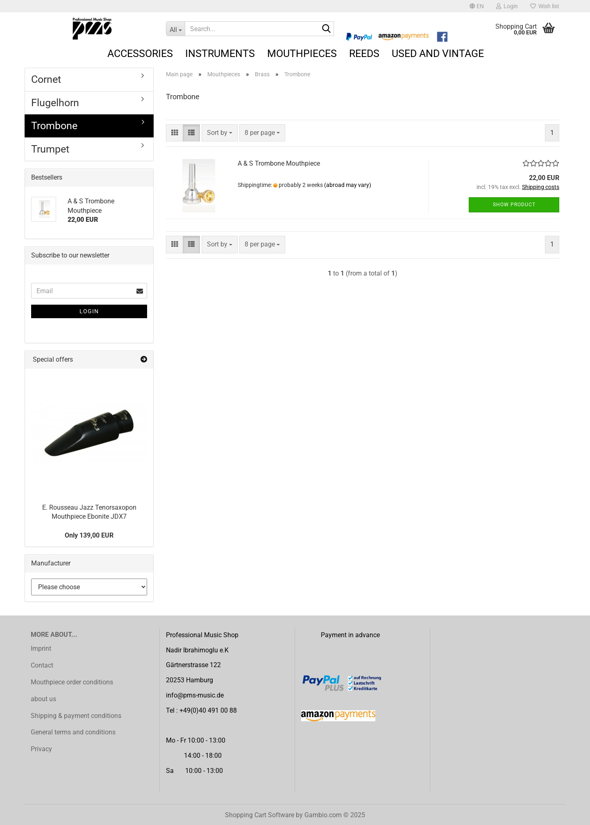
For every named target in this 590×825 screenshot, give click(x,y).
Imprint (41, 648)
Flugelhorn (55, 103)
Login (89, 311)
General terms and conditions (73, 732)
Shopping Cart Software (259, 815)
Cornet (46, 79)
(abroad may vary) (347, 185)
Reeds (364, 53)
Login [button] (507, 6)
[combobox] (220, 133)
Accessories (140, 53)
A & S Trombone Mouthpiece (279, 163)
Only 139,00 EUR (89, 535)
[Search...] (175, 28)
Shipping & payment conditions (76, 716)
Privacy (41, 749)
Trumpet (50, 149)
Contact (42, 665)
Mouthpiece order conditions (72, 682)
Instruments (220, 53)
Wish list (544, 6)
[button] (476, 6)
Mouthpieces (302, 53)
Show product (514, 204)
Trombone (54, 126)
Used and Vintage (438, 53)
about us (43, 699)
